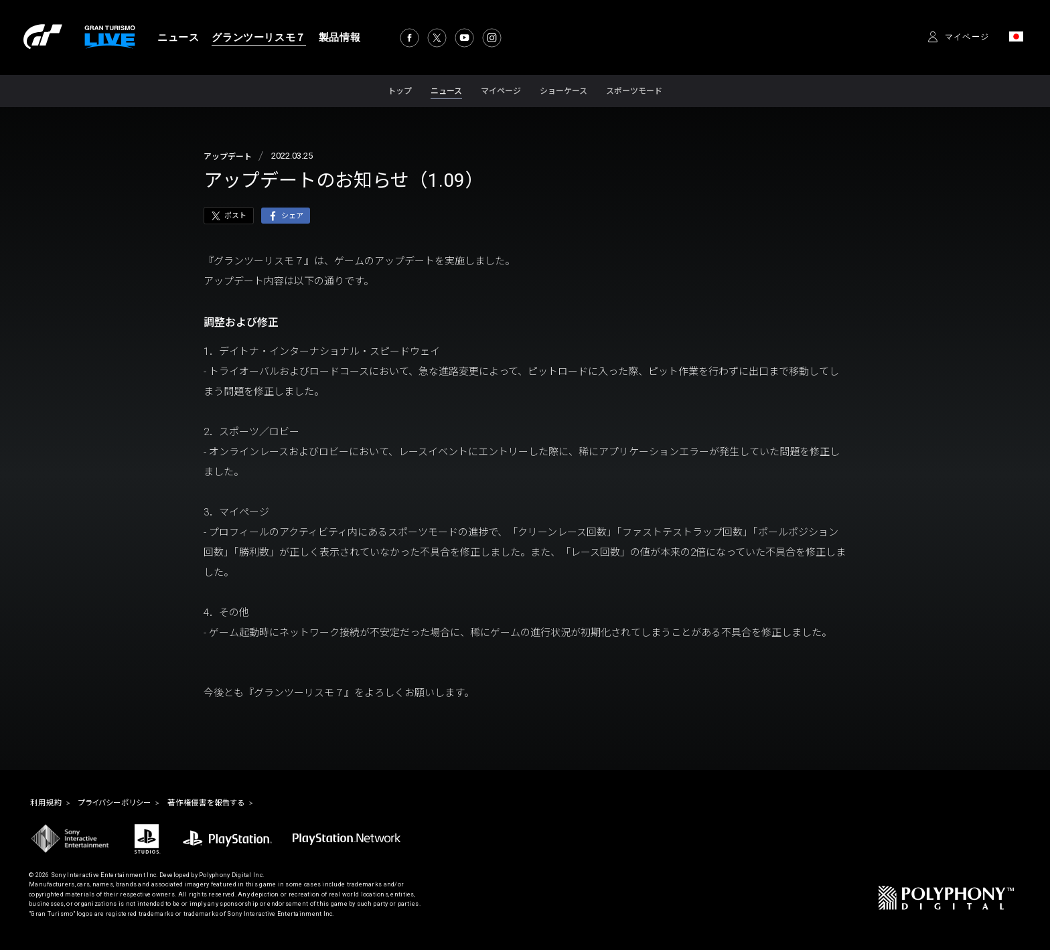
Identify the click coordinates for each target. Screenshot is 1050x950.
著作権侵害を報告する (243, 804)
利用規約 (50, 804)
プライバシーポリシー (132, 804)
